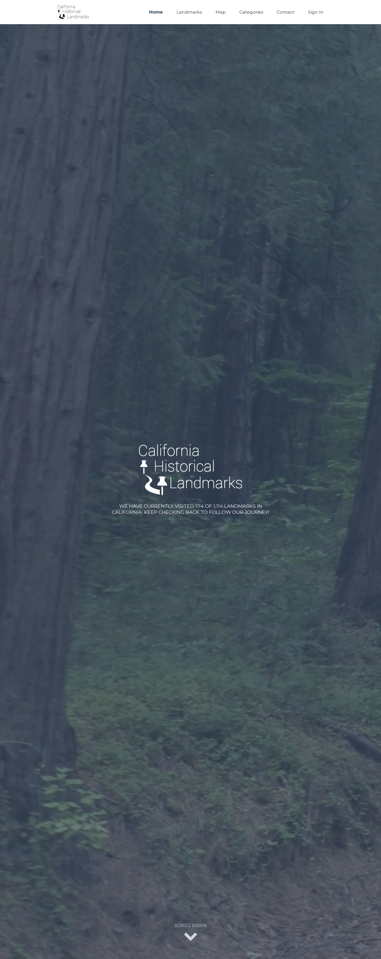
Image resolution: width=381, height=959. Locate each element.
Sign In (315, 12)
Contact (285, 12)
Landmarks (189, 12)
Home (156, 12)
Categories (251, 12)
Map (221, 12)
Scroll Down (190, 933)
